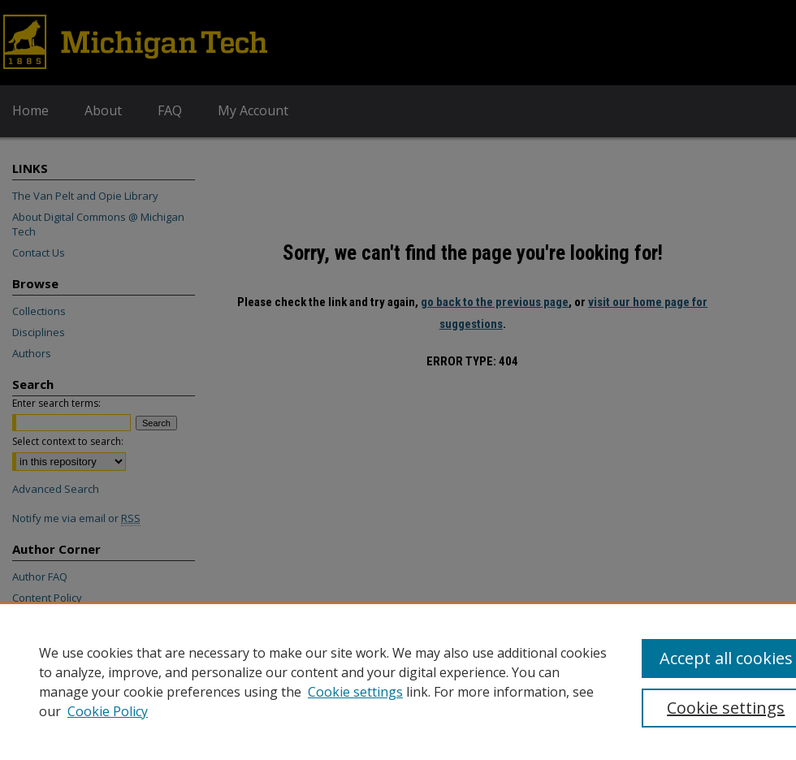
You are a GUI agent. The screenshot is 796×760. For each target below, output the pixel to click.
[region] (398, 681)
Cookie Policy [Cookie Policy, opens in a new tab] (107, 711)
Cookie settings (355, 692)
